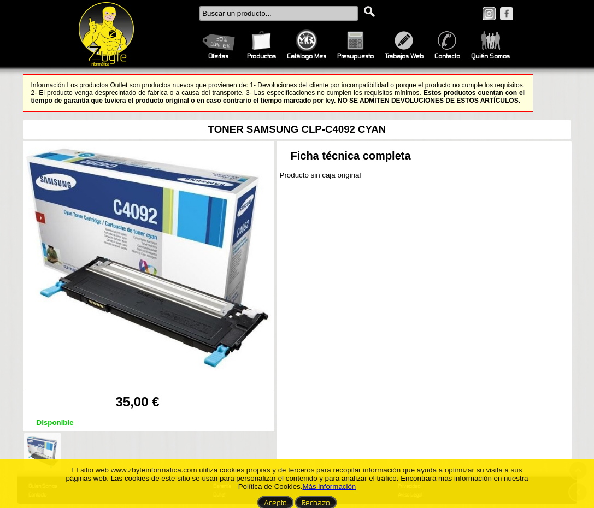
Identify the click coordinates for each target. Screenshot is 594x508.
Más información (329, 486)
